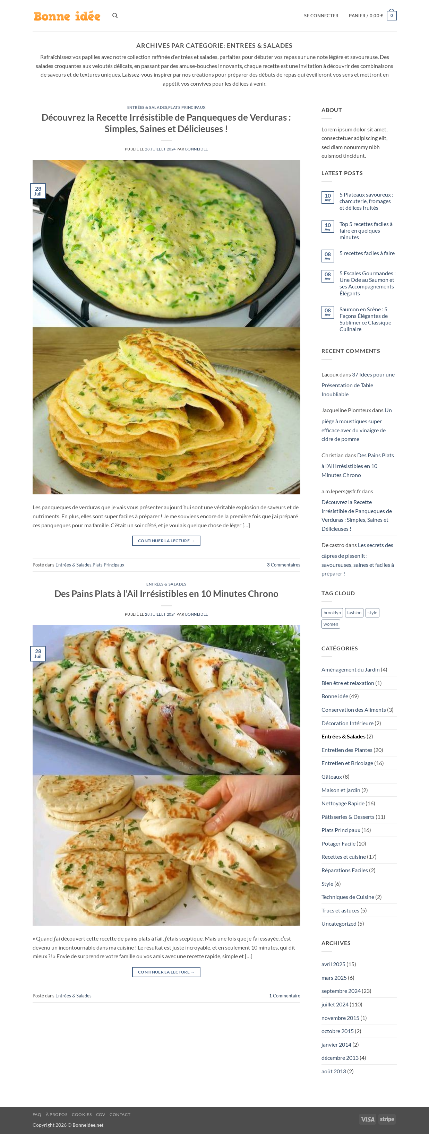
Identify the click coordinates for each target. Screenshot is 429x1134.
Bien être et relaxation (347, 682)
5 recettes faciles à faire (367, 253)
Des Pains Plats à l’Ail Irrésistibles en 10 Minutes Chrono (166, 593)
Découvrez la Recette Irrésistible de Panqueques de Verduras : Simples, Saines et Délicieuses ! (356, 515)
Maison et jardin (340, 790)
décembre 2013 (340, 1057)
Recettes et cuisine (343, 856)
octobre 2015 (337, 1031)
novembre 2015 (340, 1017)
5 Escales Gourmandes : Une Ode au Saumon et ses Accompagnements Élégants (368, 283)
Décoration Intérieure (347, 723)
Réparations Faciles (344, 870)
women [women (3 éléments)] (331, 624)
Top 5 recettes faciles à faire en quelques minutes (366, 230)
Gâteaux (331, 776)
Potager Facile (338, 843)
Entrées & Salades (147, 107)
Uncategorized (339, 923)
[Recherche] (115, 15)
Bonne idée (334, 696)
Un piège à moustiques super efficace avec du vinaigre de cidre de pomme (356, 424)
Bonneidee (196, 149)
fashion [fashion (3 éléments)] (354, 612)
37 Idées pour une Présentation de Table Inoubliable (358, 384)
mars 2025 (334, 977)
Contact (120, 1114)
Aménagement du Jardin (350, 669)
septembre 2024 (341, 990)
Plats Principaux (187, 107)
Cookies (82, 1114)
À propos (57, 1114)
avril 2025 (333, 964)
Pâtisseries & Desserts (348, 816)
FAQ (37, 1114)
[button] (321, 16)
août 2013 (333, 1071)
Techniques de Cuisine (347, 896)
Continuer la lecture (166, 540)
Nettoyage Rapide (342, 803)
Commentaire (284, 995)
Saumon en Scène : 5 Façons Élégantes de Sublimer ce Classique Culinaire (365, 319)
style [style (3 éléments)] (372, 612)
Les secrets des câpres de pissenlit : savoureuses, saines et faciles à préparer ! (357, 559)
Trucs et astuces (340, 910)
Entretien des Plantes (346, 749)
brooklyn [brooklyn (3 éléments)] (332, 612)
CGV (100, 1114)
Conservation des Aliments (353, 709)
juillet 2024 (335, 1004)
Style (327, 883)
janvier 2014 (336, 1044)
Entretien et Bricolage (347, 763)
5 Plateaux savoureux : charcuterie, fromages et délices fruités (366, 201)
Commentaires (283, 565)
